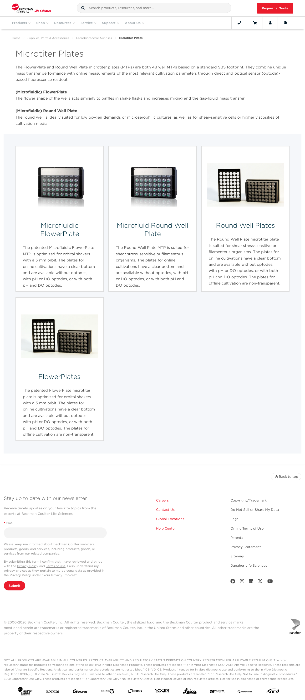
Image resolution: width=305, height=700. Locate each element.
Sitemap (237, 556)
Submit (14, 586)
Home (16, 38)
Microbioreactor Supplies (94, 38)
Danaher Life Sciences (248, 565)
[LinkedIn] (251, 582)
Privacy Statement (245, 547)
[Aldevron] (79, 692)
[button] (83, 8)
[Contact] (239, 23)
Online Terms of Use (247, 528)
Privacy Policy (27, 566)
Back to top (286, 476)
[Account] (270, 23)
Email (9, 523)
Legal (234, 519)
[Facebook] (232, 582)
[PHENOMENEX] (244, 692)
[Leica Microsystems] (189, 692)
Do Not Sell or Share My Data (254, 510)
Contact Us (165, 510)
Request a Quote (275, 8)
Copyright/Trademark (248, 500)
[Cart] (255, 23)
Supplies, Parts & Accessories (48, 38)
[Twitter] (260, 582)
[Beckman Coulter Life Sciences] (31, 8)
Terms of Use (56, 566)
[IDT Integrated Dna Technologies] (162, 692)
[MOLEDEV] (217, 692)
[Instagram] (242, 582)
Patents (236, 538)
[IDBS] (134, 692)
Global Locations (170, 519)
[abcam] (52, 692)
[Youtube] (270, 582)
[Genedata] (107, 692)
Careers (162, 500)
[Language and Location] (285, 23)
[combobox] (154, 8)
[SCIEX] (272, 692)
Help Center (166, 528)
